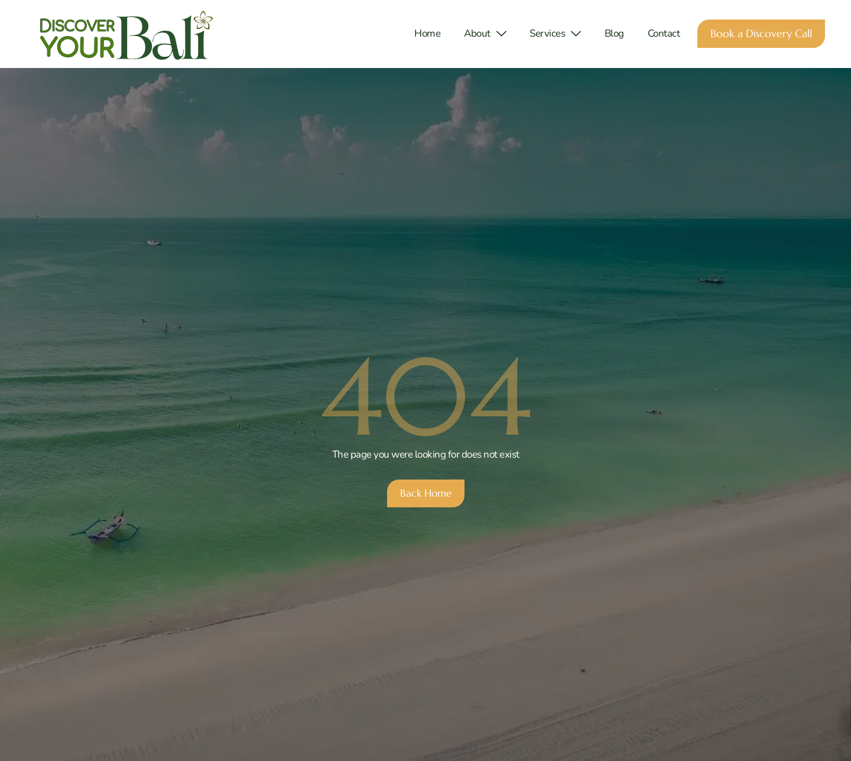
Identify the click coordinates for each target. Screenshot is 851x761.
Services (555, 34)
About (485, 34)
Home (427, 33)
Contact (664, 33)
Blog (614, 33)
